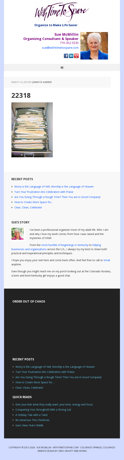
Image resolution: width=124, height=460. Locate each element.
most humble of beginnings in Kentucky (64, 245)
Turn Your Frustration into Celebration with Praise (43, 192)
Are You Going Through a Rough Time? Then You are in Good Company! (57, 197)
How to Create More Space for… (33, 202)
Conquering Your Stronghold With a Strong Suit (43, 409)
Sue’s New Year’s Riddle (29, 425)
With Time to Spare (62, 12)
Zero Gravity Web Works (72, 450)
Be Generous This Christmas (32, 420)
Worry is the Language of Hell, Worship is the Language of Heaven (54, 186)
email (107, 260)
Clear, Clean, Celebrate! (28, 207)
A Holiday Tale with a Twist (31, 415)
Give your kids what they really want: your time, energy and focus (54, 404)
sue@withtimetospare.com (60, 48)
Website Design (46, 450)
